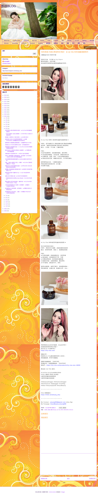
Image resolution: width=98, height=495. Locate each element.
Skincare (6, 43)
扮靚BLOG (8, 6)
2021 (5, 110)
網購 (68, 43)
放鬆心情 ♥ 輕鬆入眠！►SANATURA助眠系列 (16, 176)
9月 (6, 199)
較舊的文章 (92, 478)
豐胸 (79, 43)
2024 (5, 116)
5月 (6, 126)
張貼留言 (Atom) (70, 482)
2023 (5, 114)
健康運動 (48, 43)
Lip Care (77, 40)
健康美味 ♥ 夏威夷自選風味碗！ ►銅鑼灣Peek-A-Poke (18, 142)
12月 (6, 206)
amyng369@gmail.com (58, 402)
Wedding (40, 43)
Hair (63, 40)
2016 (5, 99)
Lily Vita (58, 409)
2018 (5, 103)
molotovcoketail (52, 492)
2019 (5, 105)
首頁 (68, 478)
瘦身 (62, 43)
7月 (6, 195)
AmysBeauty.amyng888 (58, 404)
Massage (92, 40)
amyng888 (6, 61)
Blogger (63, 492)
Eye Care (34, 40)
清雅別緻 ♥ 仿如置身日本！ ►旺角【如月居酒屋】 (17, 153)
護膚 (51, 409)
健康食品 (56, 43)
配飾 (84, 43)
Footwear (56, 40)
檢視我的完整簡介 (6, 63)
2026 (5, 210)
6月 (6, 128)
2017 (5, 101)
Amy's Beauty (5, 77)
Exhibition (26, 40)
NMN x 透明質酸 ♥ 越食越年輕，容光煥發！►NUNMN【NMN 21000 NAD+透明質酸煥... (18, 156)
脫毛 (73, 43)
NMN (62, 409)
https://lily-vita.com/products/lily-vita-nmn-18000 (63, 365)
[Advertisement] (68, 464)
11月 (6, 204)
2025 (5, 208)
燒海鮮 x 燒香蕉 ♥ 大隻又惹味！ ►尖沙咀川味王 (16, 137)
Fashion (42, 40)
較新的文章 (44, 478)
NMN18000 (66, 409)
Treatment (32, 43)
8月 (6, 197)
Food (49, 40)
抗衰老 (45, 409)
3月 (6, 122)
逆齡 (49, 409)
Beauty (54, 409)
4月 (6, 124)
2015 (5, 97)
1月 (6, 118)
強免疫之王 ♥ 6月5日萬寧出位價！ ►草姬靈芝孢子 (17, 144)
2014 (5, 95)
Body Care (6, 40)
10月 (6, 202)
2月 (6, 120)
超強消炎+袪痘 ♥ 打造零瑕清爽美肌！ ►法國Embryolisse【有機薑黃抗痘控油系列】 (16, 140)
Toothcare (23, 43)
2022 (5, 112)
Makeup (84, 40)
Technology (15, 43)
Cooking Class (16, 40)
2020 (5, 107)
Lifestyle (69, 40)
